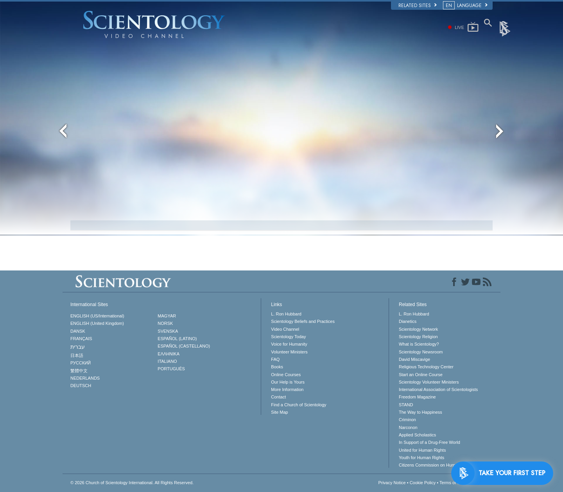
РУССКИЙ (80, 362)
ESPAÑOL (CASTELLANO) (184, 346)
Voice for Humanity (289, 344)
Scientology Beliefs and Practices (303, 321)
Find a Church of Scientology (298, 404)
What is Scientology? (419, 344)
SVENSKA (168, 331)
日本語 (76, 355)
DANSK (77, 331)
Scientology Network (418, 329)
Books (277, 366)
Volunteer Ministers (289, 352)
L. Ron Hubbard (286, 314)
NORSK (165, 323)
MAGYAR (167, 316)
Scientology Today (288, 336)
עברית (77, 347)
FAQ (275, 359)
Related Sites (417, 5)
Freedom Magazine (417, 397)
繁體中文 (79, 370)
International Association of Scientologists (438, 389)
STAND (406, 404)
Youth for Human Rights (421, 457)
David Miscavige (414, 359)
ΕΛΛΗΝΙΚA (168, 353)
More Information (287, 389)
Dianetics (407, 321)
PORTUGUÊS (171, 368)
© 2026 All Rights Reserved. (132, 482)
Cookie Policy (423, 482)
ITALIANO (167, 361)
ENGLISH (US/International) (97, 316)
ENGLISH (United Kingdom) (97, 323)
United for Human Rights (422, 450)
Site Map (279, 412)
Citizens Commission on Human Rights (436, 465)
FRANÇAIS (81, 338)
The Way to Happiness (420, 412)
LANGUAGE (466, 5)
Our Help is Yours (288, 382)
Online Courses (286, 374)
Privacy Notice (391, 482)
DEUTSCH (80, 385)
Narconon (408, 427)
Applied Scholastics (417, 435)
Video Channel (285, 329)
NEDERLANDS (85, 378)
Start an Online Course (421, 374)
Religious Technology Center (426, 366)
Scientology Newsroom (421, 352)
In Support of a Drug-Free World (429, 442)
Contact (278, 397)
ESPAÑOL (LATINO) (177, 338)
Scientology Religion (418, 336)
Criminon (407, 419)
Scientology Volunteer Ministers (429, 382)
